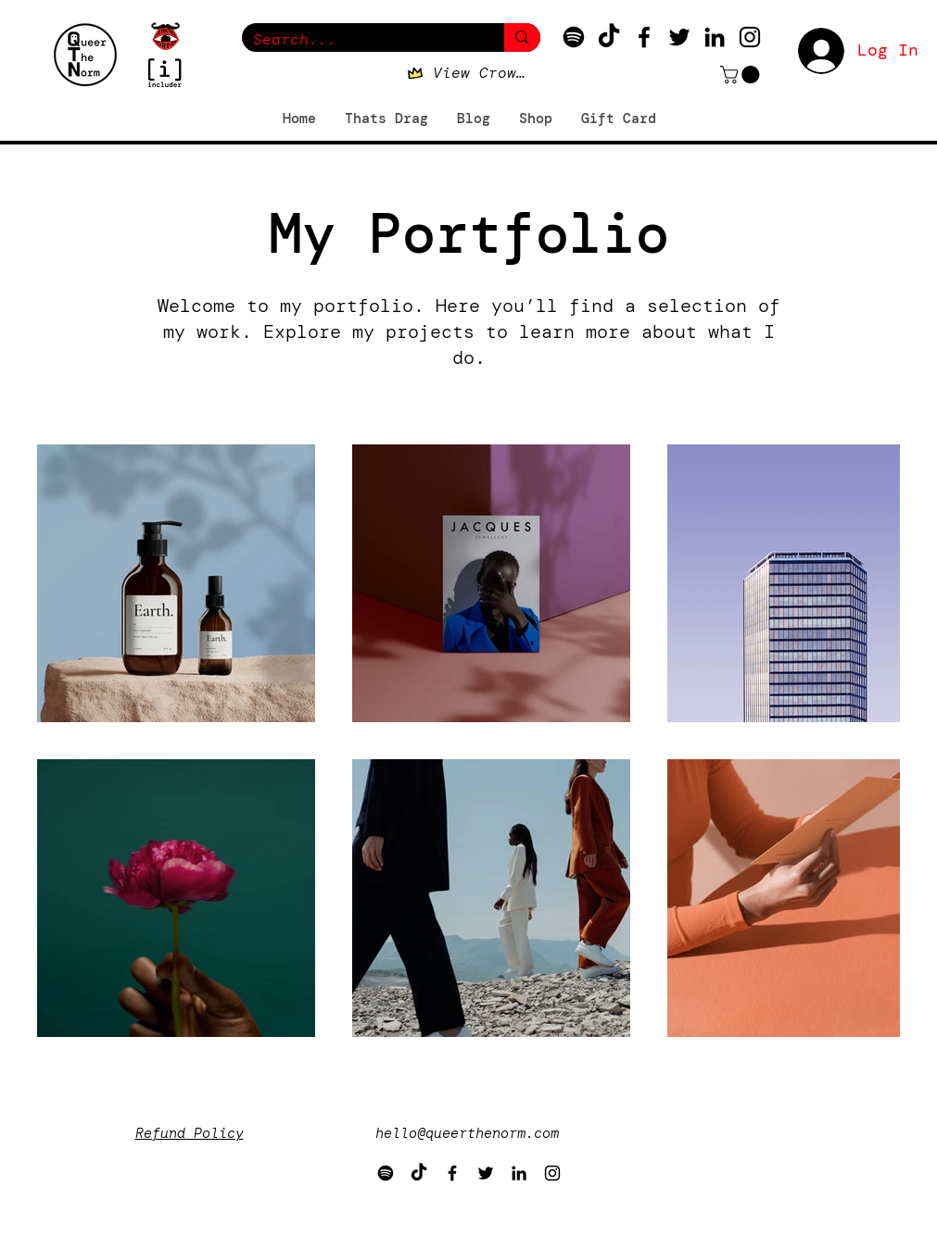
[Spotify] (574, 37)
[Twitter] (679, 37)
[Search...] (359, 39)
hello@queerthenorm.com (467, 1133)
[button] (742, 74)
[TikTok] (609, 37)
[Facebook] (644, 37)
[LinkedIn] (714, 37)
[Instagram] (750, 37)
